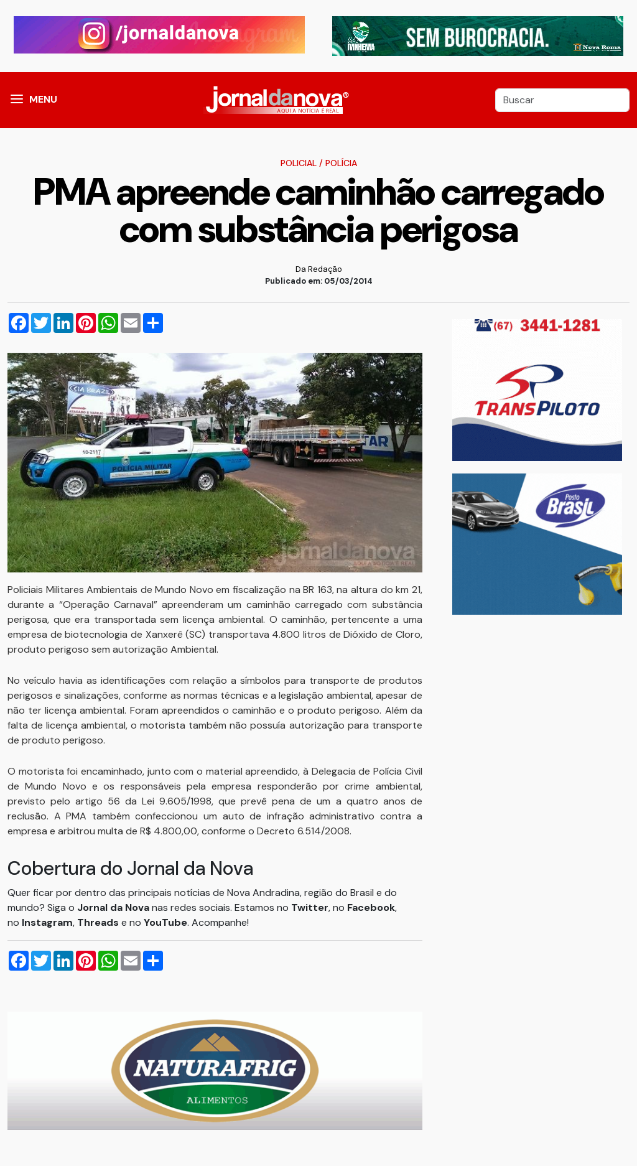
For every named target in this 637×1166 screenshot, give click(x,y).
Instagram (47, 922)
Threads (99, 922)
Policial (299, 163)
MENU (43, 99)
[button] (16, 100)
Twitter (309, 907)
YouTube (165, 922)
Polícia (341, 163)
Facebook (371, 907)
